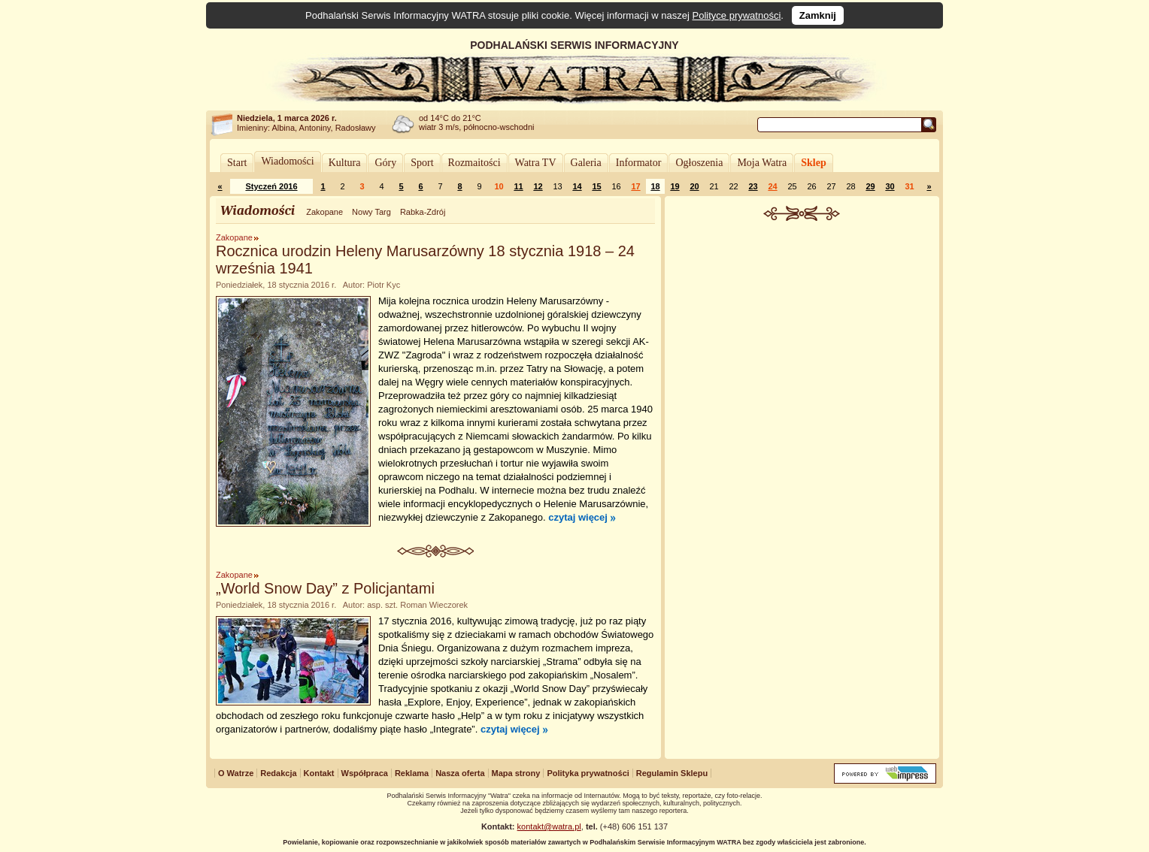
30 (889, 186)
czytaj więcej (578, 517)
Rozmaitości (474, 162)
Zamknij (817, 15)
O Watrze (235, 773)
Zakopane (324, 211)
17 (635, 186)
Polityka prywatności (588, 773)
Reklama (412, 773)
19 (674, 186)
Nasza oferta (459, 773)
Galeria (586, 162)
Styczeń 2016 (271, 186)
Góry (385, 162)
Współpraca (364, 773)
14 (576, 186)
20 (694, 186)
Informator (639, 162)
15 (596, 186)
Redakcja (278, 773)
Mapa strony (516, 773)
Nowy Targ (371, 211)
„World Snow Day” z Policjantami (325, 588)
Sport (422, 162)
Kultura (345, 162)
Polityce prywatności (737, 15)
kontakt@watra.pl (549, 826)
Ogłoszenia (699, 162)
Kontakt (319, 773)
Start (237, 162)
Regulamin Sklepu (672, 773)
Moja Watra (762, 162)
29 (870, 186)
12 (537, 186)
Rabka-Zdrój (423, 211)
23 (752, 186)
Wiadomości (287, 161)
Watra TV (535, 162)
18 (654, 186)
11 (518, 186)
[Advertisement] (802, 333)
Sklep (813, 162)
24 (772, 186)
